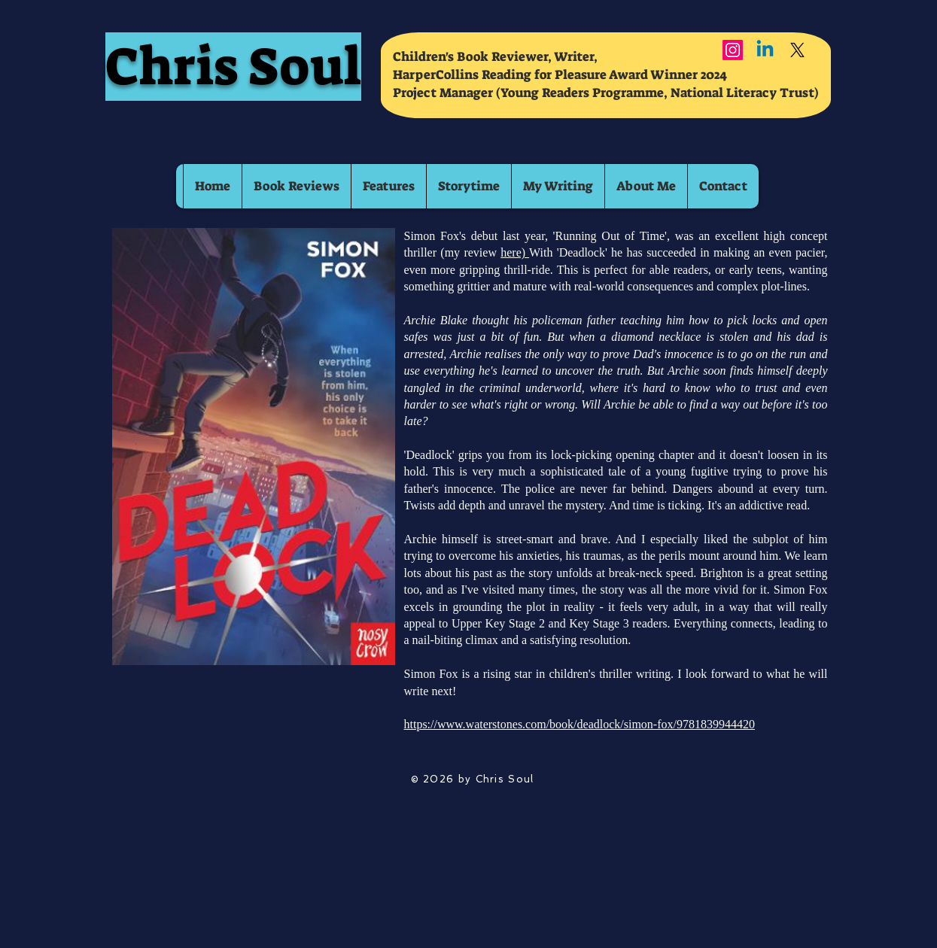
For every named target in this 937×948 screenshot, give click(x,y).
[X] (797, 50)
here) (514, 252)
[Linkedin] (765, 50)
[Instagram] (733, 50)
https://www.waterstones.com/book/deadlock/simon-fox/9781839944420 (579, 724)
